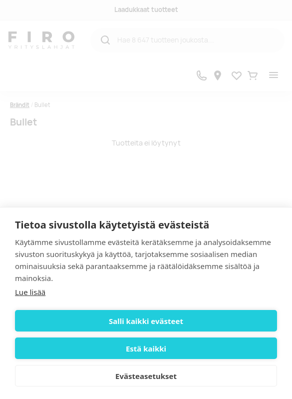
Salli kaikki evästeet (146, 321)
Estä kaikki (146, 349)
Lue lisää (30, 292)
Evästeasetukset (146, 376)
